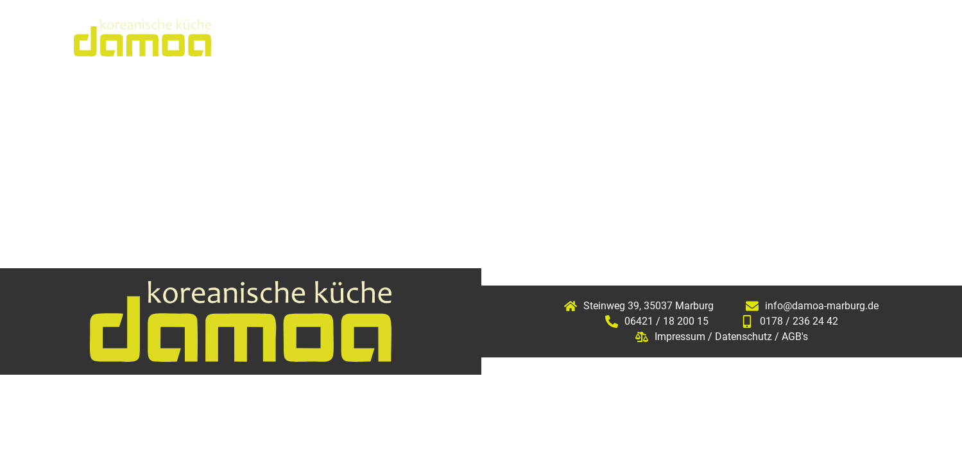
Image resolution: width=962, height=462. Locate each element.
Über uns (411, 37)
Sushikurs (691, 37)
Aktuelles (498, 37)
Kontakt (849, 37)
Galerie (773, 37)
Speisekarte (594, 37)
